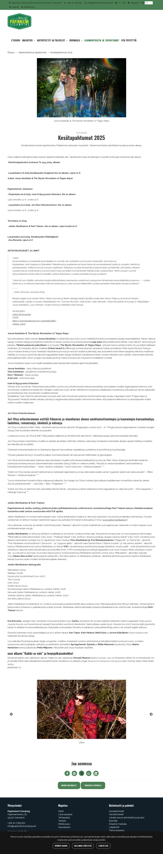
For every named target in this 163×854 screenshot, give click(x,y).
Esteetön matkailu (118, 824)
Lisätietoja (103, 845)
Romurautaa (25, 314)
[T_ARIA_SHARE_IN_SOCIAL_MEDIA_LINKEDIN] (96, 774)
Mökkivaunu (64, 824)
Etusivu (15, 40)
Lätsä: (15, 314)
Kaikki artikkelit (69, 785)
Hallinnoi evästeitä (82, 845)
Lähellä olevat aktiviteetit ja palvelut (126, 817)
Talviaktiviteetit (116, 814)
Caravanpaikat (65, 814)
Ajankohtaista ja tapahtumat (101, 40)
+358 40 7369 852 (74, 3)
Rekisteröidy (29, 7)
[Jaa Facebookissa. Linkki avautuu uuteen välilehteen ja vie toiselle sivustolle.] (67, 774)
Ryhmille (113, 821)
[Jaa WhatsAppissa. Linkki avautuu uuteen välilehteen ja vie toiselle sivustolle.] (89, 774)
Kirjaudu (15, 7)
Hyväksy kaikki (61, 845)
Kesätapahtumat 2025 (61, 52)
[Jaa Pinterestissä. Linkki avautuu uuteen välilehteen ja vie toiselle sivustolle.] (74, 774)
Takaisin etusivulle (93, 785)
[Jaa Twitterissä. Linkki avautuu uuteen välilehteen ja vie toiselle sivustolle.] (81, 774)
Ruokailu (75, 40)
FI (118, 3)
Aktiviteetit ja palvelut (51, 40)
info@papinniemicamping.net (100, 3)
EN (124, 3)
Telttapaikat (64, 817)
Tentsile (62, 821)
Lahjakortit (114, 827)
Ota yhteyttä (128, 40)
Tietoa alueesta (116, 830)
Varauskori (134, 3)
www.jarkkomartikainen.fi (115, 520)
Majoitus (27, 40)
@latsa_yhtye (18, 324)
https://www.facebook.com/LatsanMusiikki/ (34, 321)
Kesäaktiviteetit (116, 811)
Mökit (61, 811)
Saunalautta (64, 827)
